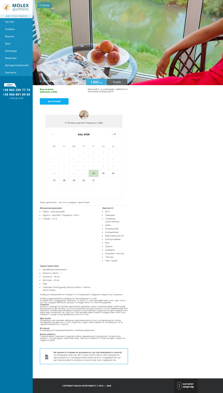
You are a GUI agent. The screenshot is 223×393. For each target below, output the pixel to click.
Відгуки (9, 36)
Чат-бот (9, 21)
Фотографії (54, 101)
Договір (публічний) (17, 65)
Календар (11, 50)
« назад (44, 5)
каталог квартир (188, 385)
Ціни (7, 43)
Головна (10, 29)
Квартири (10, 57)
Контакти (10, 72)
